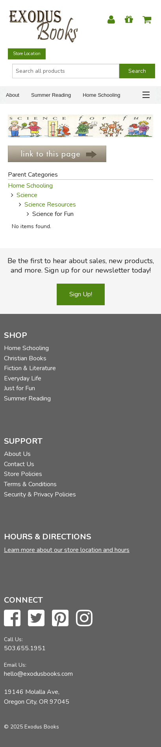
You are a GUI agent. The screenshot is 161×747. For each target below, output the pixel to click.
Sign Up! (80, 294)
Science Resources (50, 204)
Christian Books (25, 358)
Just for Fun (19, 388)
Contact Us (19, 464)
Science (27, 195)
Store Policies (23, 474)
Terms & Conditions (30, 484)
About (12, 95)
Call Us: (13, 639)
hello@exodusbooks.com (38, 674)
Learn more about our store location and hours (67, 550)
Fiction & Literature (30, 368)
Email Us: (15, 665)
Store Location (27, 54)
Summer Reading (51, 95)
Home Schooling (101, 95)
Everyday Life (22, 378)
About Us (17, 454)
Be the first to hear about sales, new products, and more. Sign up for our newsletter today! (80, 265)
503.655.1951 (25, 648)
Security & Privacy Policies (40, 494)
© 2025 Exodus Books (31, 726)
